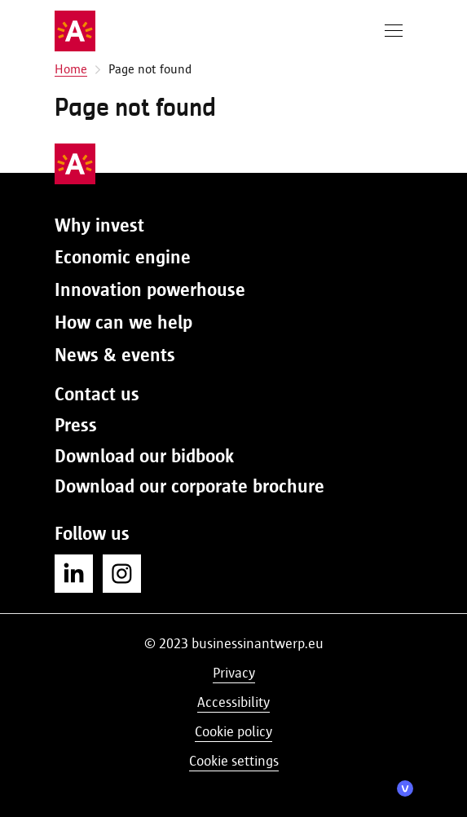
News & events (115, 354)
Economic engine (123, 256)
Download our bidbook (144, 455)
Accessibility (233, 702)
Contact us (97, 393)
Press (76, 424)
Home (71, 69)
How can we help (123, 322)
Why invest (99, 225)
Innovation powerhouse (150, 289)
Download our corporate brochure (189, 486)
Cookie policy (233, 731)
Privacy (234, 673)
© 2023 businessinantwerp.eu (234, 643)
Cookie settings (234, 761)
